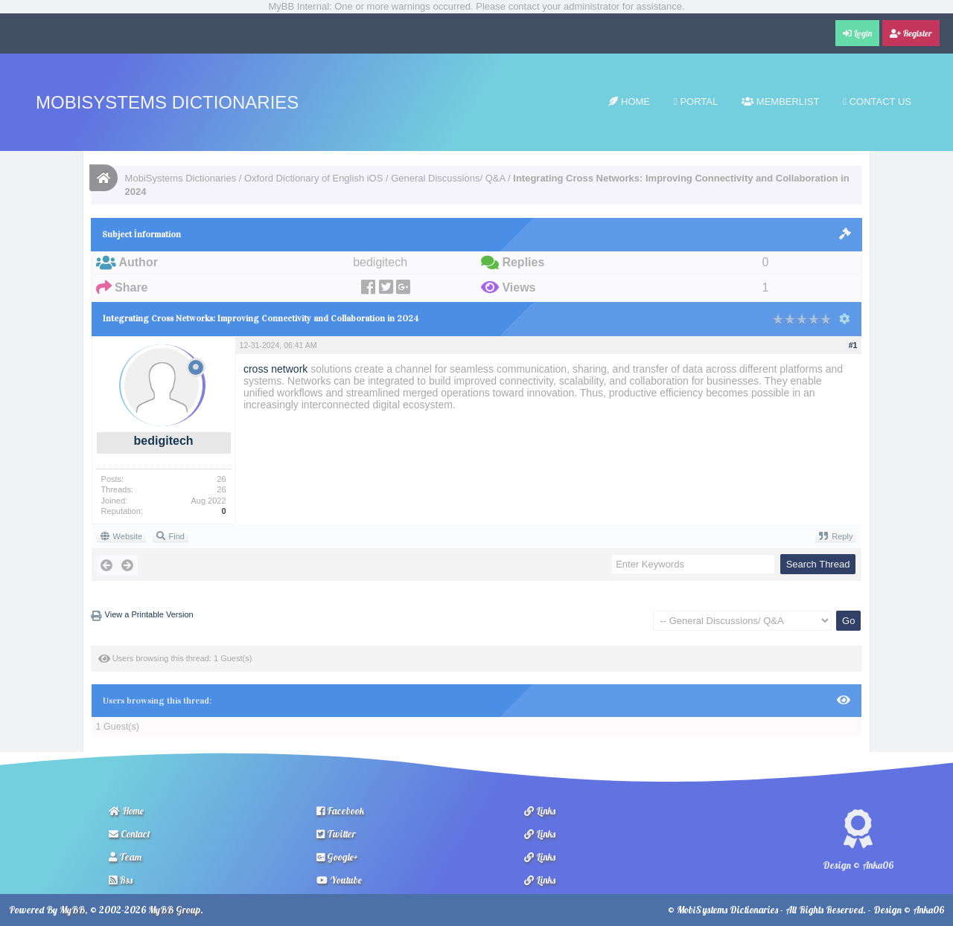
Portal (696, 101)
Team (125, 857)
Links (539, 811)
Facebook (340, 811)
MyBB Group (174, 910)
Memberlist (780, 101)
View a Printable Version (149, 614)
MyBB (72, 910)
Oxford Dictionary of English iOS (313, 178)
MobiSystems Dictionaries (167, 102)
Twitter (336, 834)
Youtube (339, 880)
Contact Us (877, 101)
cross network (275, 369)
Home (629, 101)
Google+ (337, 857)
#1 (853, 345)
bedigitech (164, 440)
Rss (121, 880)
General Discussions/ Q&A (448, 178)
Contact (129, 834)
